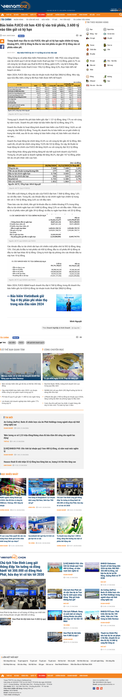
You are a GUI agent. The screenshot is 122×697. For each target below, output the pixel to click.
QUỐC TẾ (33, 15)
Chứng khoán (4, 510)
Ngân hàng (18, 20)
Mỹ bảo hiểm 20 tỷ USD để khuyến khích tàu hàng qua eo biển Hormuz (20, 377)
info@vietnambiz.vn (14, 692)
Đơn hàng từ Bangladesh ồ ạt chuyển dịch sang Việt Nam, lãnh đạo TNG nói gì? (41, 500)
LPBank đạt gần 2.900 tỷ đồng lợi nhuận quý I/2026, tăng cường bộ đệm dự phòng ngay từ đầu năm (63, 398)
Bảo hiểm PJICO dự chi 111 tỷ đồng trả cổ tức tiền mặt (37, 53)
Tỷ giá (54, 20)
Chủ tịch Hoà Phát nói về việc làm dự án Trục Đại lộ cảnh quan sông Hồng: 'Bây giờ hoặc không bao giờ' (72, 595)
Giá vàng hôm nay (10, 661)
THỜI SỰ (8, 15)
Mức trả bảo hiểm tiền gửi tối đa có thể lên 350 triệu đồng (21, 385)
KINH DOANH (83, 15)
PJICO (21, 342)
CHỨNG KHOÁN (60, 15)
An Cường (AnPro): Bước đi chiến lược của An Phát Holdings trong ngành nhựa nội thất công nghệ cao (42, 423)
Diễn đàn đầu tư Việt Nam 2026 (81, 664)
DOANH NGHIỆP (72, 15)
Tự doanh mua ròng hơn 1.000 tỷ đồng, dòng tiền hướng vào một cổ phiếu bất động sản (69, 538)
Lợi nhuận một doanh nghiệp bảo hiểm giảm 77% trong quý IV (20, 402)
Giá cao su (49, 664)
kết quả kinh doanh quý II (35, 342)
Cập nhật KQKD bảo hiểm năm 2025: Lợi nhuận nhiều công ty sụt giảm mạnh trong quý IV (19, 391)
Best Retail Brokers (62, 664)
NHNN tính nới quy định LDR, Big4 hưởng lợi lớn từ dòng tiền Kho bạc (63, 391)
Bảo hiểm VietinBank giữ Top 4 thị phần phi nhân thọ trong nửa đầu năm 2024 (28, 300)
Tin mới (9, 417)
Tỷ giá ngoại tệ (23, 661)
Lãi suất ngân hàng (97, 661)
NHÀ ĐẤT (50, 15)
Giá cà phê (71, 661)
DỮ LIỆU (92, 15)
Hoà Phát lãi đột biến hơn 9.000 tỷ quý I (29, 620)
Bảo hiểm (46, 20)
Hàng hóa (31, 507)
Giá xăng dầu (110, 661)
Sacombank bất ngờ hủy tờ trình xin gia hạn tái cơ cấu (41, 537)
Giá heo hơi (62, 661)
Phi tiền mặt (65, 20)
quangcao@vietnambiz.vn (106, 684)
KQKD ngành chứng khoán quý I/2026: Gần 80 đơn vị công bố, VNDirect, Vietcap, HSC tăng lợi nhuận (11, 501)
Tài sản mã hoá (32, 20)
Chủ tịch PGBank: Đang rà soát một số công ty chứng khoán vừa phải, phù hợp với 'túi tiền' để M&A (73, 616)
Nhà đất (103, 582)
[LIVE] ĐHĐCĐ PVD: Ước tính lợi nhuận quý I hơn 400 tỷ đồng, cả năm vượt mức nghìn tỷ (41, 450)
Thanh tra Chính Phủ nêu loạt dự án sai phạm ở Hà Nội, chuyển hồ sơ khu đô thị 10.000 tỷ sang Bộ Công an (110, 638)
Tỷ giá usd (33, 661)
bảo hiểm (12, 342)
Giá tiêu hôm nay (83, 661)
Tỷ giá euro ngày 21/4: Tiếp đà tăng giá (61, 378)
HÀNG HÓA (24, 15)
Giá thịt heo (32, 664)
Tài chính (6, 19)
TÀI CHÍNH (41, 15)
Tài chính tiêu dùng (81, 20)
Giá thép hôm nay (9, 664)
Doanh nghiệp (8, 428)
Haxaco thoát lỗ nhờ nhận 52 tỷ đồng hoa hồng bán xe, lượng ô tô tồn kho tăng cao (40, 462)
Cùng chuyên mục (54, 349)
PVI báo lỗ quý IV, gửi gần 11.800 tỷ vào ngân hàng (21, 397)
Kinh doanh (7, 465)
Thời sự (6, 441)
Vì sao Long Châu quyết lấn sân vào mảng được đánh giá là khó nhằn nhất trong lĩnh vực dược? (13, 538)
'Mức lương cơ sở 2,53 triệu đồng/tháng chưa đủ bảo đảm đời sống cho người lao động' (39, 436)
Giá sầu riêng (22, 664)
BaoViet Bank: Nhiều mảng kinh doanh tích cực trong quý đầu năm (62, 385)
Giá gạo (41, 664)
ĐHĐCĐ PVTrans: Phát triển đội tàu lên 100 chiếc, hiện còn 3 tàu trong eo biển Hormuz (110, 615)
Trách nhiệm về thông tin (12, 695)
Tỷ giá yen (42, 661)
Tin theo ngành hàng (97, 22)
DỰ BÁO (16, 15)
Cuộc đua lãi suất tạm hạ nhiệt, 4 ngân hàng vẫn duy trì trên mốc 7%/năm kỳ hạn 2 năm (62, 404)
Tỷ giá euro (52, 661)
